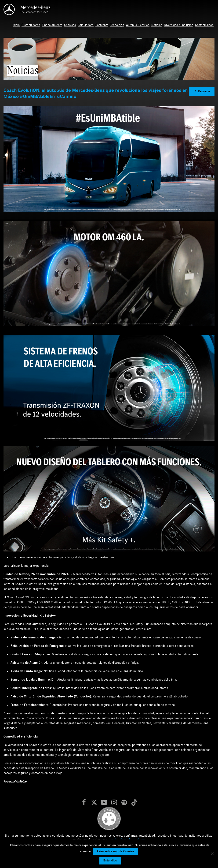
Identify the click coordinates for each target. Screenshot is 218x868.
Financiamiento (52, 25)
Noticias (156, 25)
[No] (212, 853)
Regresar (201, 91)
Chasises (70, 25)
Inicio (16, 25)
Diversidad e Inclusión (178, 25)
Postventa (101, 25)
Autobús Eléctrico (137, 25)
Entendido (110, 860)
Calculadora (86, 25)
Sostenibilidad (204, 25)
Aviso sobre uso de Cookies (115, 851)
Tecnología (117, 25)
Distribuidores (31, 25)
